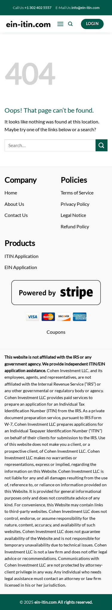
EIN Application (20, 267)
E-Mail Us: (77, 7)
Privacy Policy (75, 204)
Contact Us (16, 215)
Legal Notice (73, 215)
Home (10, 192)
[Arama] (50, 145)
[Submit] (102, 145)
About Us (14, 204)
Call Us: (32, 7)
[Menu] (60, 23)
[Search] (70, 24)
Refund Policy (75, 226)
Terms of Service (77, 192)
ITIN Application (21, 256)
